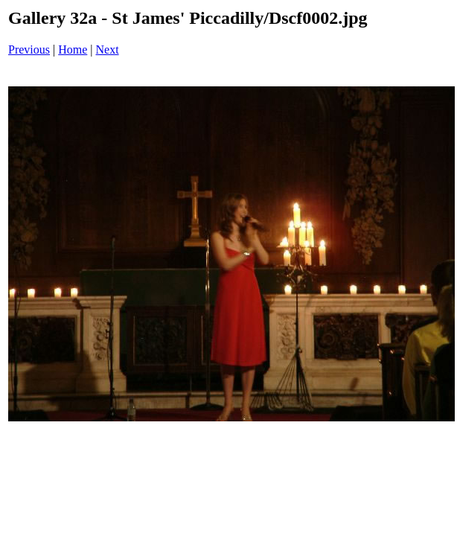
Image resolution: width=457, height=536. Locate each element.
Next (107, 49)
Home (72, 49)
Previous (29, 49)
